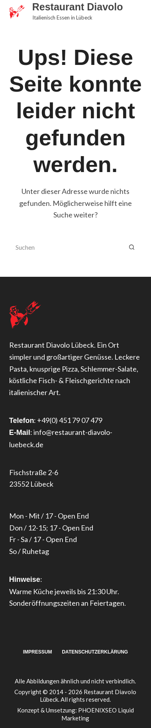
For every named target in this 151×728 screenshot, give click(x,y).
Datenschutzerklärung (95, 652)
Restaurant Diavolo (77, 6)
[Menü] (138, 12)
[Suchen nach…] (65, 247)
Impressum (37, 652)
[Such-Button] (132, 247)
